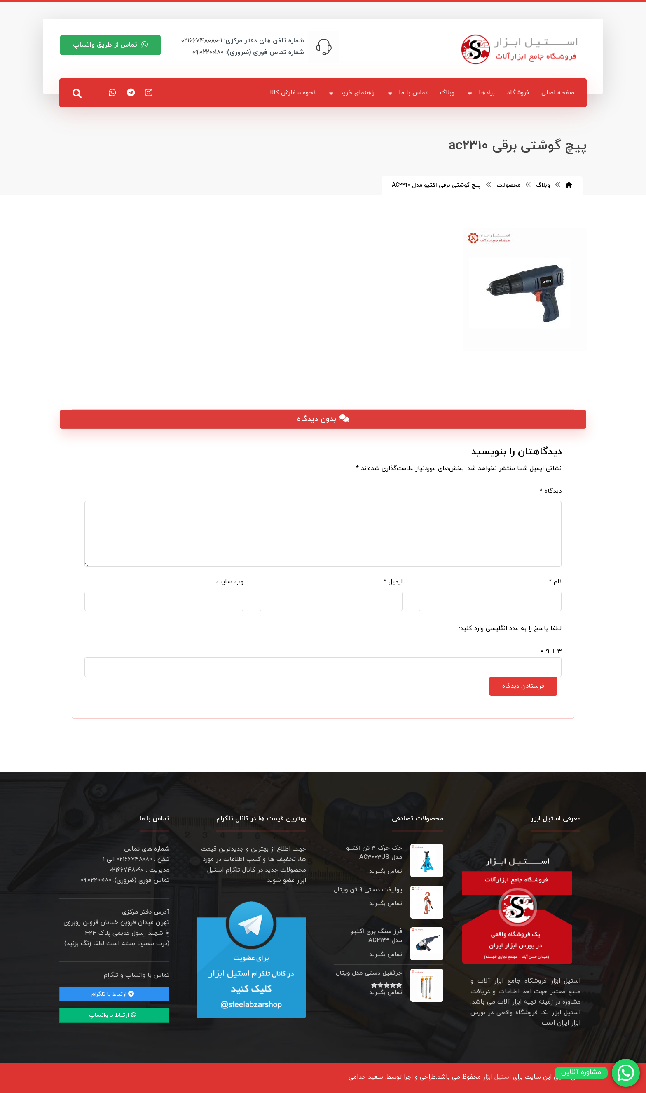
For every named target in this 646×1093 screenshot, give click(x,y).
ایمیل (393, 582)
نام (555, 582)
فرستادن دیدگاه (523, 686)
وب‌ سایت (229, 582)
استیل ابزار (497, 1077)
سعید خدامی (366, 1077)
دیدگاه (551, 491)
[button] (77, 93)
